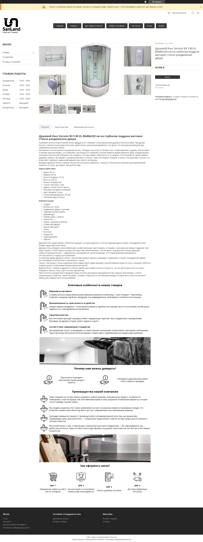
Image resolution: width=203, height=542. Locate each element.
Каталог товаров (110, 518)
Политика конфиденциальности (16, 527)
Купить (167, 77)
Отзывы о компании (11, 62)
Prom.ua (113, 537)
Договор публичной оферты (14, 524)
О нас (149, 25)
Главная (59, 25)
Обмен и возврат (117, 25)
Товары (73, 25)
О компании (8, 57)
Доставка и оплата (93, 25)
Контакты (135, 25)
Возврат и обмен (60, 521)
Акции (161, 25)
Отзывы (106, 521)
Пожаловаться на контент (95, 539)
